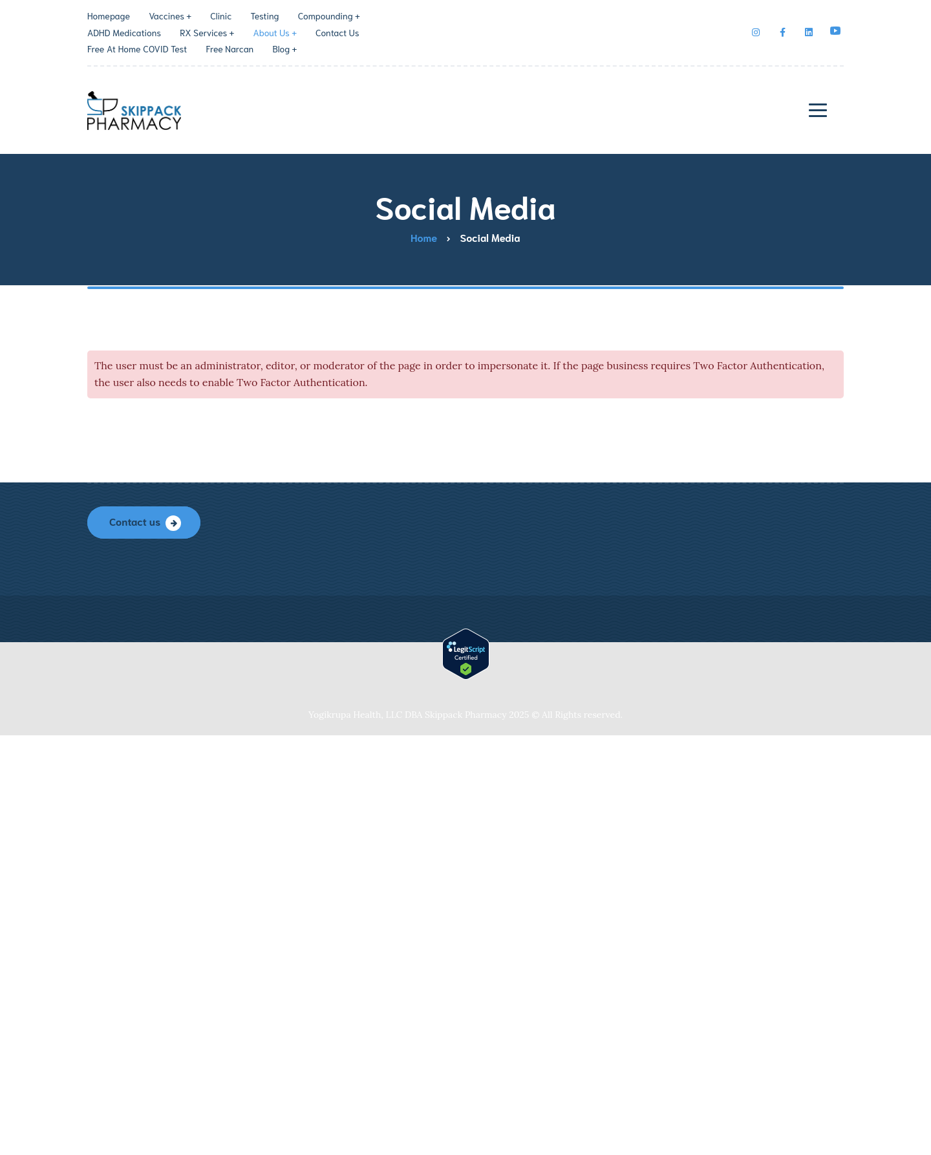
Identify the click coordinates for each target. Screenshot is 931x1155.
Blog (281, 48)
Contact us (134, 521)
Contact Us (337, 32)
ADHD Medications (124, 32)
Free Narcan (229, 48)
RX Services (203, 32)
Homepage (108, 15)
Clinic (220, 15)
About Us (271, 32)
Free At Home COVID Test (137, 48)
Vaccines (166, 15)
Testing (265, 15)
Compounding (325, 15)
